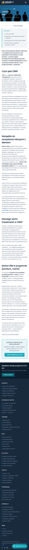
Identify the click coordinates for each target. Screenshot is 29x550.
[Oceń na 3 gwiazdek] (7, 26)
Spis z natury (6, 444)
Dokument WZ (6, 446)
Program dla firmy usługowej (10, 461)
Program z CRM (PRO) (8, 478)
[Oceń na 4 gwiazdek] (9, 26)
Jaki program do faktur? (9, 448)
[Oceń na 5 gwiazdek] (11, 26)
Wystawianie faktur (7, 439)
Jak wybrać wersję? (7, 405)
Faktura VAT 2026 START (9, 386)
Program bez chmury (8, 495)
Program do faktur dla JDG (9, 456)
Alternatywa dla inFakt (8, 492)
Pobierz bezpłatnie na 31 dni (14, 355)
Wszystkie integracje (8, 507)
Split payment (6, 420)
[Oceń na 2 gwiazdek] (5, 26)
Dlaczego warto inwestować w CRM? (15, 40)
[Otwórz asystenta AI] (19, 546)
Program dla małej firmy (9, 458)
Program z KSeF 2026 (8, 395)
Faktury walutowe (7, 480)
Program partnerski (7, 531)
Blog (10, 9)
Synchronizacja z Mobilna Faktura (11, 512)
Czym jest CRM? (9, 34)
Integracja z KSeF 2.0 (8, 509)
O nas (4, 529)
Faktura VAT (5, 9)
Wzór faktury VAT (7, 437)
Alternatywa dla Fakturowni (9, 490)
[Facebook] (2, 548)
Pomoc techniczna (7, 533)
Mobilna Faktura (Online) (9, 393)
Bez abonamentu (7, 425)
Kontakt (5, 535)
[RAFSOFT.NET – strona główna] (8, 2)
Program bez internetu (8, 497)
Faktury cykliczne (7, 482)
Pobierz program (8, 374)
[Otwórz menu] (25, 2)
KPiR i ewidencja (7, 422)
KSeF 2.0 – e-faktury (8, 412)
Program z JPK (6, 473)
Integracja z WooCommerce (10, 516)
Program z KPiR (6, 521)
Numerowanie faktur (8, 441)
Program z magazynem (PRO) (10, 475)
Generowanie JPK (7, 429)
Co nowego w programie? (9, 403)
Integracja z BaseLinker (8, 519)
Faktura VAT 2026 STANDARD (10, 388)
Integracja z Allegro (7, 514)
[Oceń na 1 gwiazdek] (3, 26)
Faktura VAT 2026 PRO (8, 391)
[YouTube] (7, 548)
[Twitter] (5, 548)
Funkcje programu (7, 408)
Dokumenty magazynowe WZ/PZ (11, 427)
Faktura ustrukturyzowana (9, 410)
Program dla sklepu (7, 465)
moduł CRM (5, 210)
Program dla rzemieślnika (9, 463)
